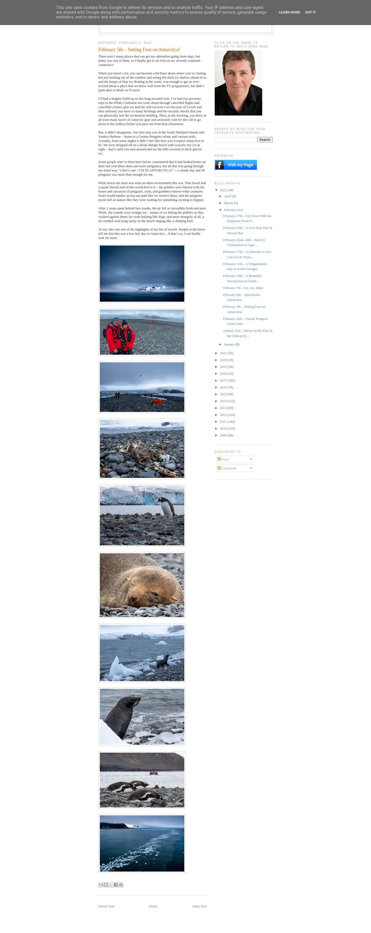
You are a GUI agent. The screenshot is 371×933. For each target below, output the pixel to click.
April (228, 196)
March (229, 203)
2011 (224, 422)
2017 (224, 380)
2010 (224, 428)
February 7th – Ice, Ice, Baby (243, 288)
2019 (224, 367)
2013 (224, 408)
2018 (224, 374)
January (230, 344)
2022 (224, 190)
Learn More (289, 12)
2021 (224, 353)
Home (153, 906)
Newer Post (106, 906)
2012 (224, 415)
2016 (224, 387)
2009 (224, 435)
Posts (223, 459)
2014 (224, 401)
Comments (227, 468)
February (230, 210)
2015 (224, 394)
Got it (310, 12)
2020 (224, 360)
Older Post (199, 906)
